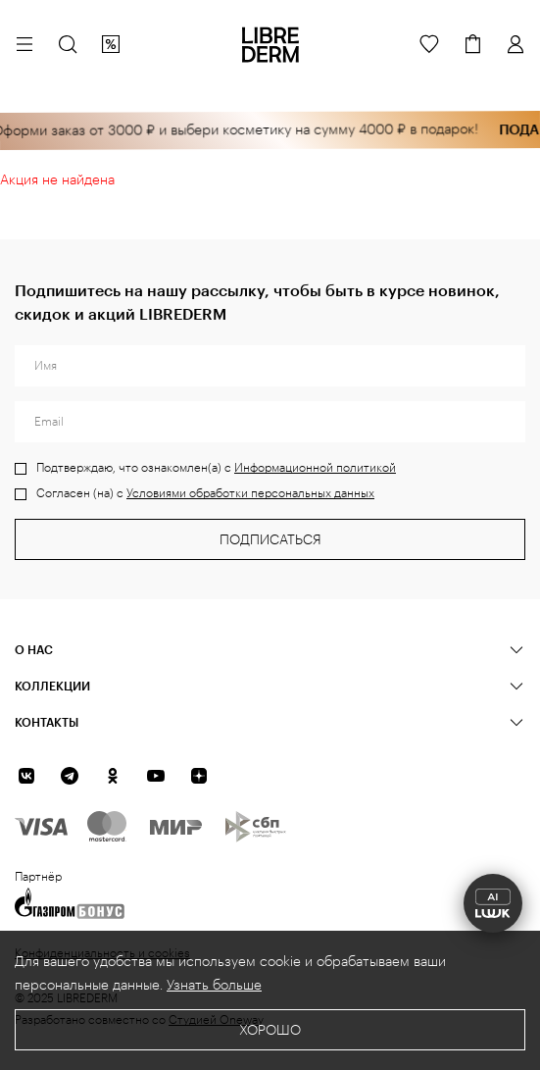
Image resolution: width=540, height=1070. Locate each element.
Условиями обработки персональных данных (250, 493)
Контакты (46, 722)
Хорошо (270, 1031)
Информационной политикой (315, 468)
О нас (34, 649)
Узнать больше (214, 986)
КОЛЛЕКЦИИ (52, 685)
